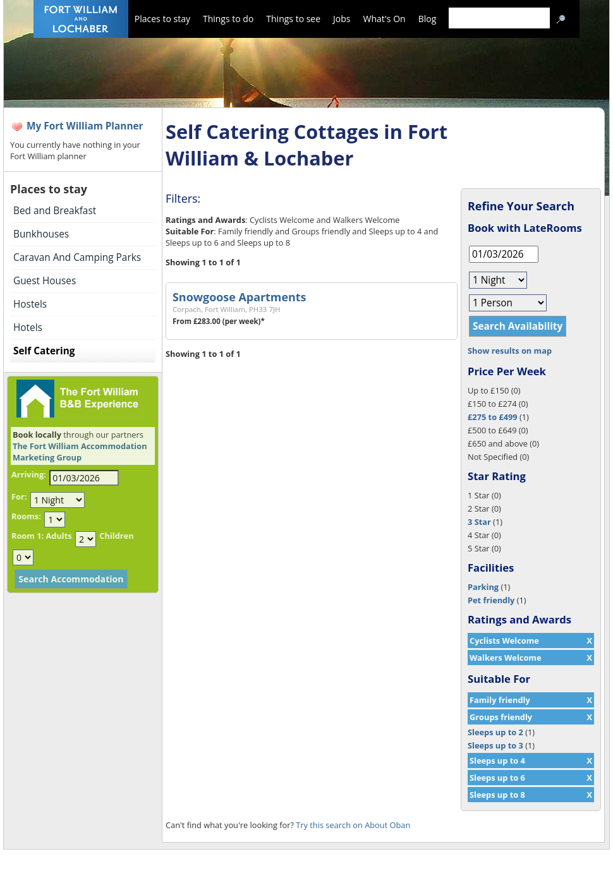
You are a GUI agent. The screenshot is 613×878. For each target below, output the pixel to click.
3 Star (479, 521)
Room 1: (27, 535)
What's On (384, 19)
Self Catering (44, 351)
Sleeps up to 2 (495, 732)
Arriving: (28, 474)
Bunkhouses (41, 234)
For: (19, 496)
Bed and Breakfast (54, 210)
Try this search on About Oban (353, 825)
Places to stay (162, 19)
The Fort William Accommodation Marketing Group (80, 451)
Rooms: (26, 516)
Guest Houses (44, 280)
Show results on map (510, 350)
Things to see (293, 19)
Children (116, 535)
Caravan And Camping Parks (77, 257)
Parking (483, 586)
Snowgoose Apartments (239, 296)
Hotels (27, 327)
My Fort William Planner (85, 126)
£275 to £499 (493, 417)
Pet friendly (491, 600)
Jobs (341, 19)
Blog (427, 19)
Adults (58, 535)
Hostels (30, 304)
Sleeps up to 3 (495, 745)
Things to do (228, 19)
